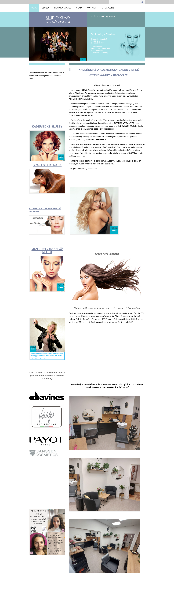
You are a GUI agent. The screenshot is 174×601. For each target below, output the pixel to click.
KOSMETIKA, (36, 208)
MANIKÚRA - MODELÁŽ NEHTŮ (47, 251)
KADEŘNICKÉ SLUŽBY (47, 126)
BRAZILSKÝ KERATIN (47, 165)
